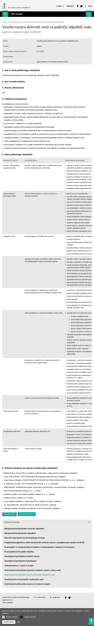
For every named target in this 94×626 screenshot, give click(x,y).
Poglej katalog (26, 514)
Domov (4, 22)
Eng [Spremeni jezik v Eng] (90, 5)
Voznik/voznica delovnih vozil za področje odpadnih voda (29, 575)
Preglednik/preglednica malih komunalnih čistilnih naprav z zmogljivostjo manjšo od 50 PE (44, 543)
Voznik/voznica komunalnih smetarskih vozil (24, 579)
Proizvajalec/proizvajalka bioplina (19, 552)
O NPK (59, 5)
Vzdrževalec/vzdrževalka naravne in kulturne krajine (27, 584)
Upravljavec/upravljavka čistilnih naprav (22, 556)
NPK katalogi (15, 22)
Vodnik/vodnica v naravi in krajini (19, 566)
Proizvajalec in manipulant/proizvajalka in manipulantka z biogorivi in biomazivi (39, 547)
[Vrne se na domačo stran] (16, 5)
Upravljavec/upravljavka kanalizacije (20, 561)
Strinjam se (9, 622)
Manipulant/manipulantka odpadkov (20, 533)
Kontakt (70, 5)
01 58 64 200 (41, 597)
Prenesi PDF (9, 514)
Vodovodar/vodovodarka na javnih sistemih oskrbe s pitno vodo (32, 570)
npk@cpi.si (57, 597)
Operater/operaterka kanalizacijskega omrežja (24, 538)
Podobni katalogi (47, 522)
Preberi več (13, 613)
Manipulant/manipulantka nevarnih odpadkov (24, 529)
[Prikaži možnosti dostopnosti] (91, 620)
